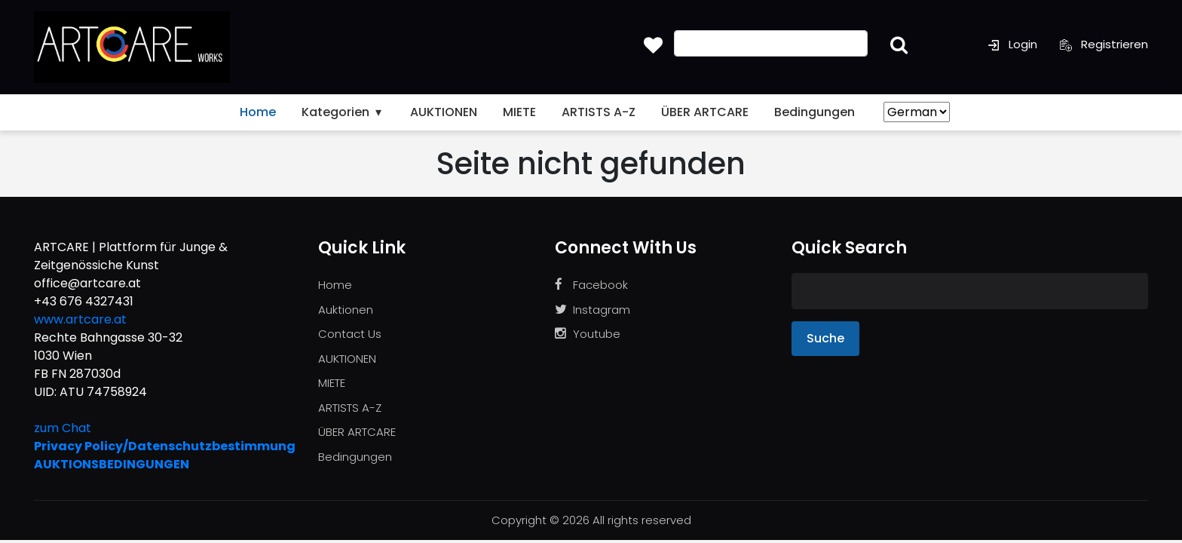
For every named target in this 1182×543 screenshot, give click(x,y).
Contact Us (349, 334)
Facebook (591, 285)
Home (258, 112)
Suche (825, 338)
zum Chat (62, 428)
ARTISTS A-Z (598, 112)
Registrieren (1104, 44)
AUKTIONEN (443, 112)
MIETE (519, 112)
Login (1012, 44)
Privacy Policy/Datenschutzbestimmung (165, 446)
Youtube (587, 334)
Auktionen (345, 310)
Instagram (592, 310)
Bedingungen (814, 112)
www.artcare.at (80, 319)
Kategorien (343, 112)
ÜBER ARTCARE (705, 112)
